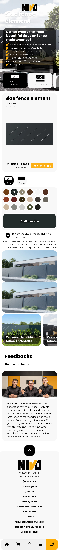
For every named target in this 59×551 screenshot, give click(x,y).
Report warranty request (29, 526)
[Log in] (29, 544)
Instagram (29, 486)
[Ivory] (6, 207)
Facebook (30, 481)
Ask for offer (42, 165)
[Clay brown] (6, 192)
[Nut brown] (29, 192)
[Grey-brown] (37, 199)
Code (22, 180)
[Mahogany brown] (45, 192)
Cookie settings (30, 531)
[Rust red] (14, 199)
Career (30, 516)
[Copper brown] (6, 199)
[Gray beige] (29, 199)
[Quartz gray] (45, 199)
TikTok (29, 491)
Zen (9, 180)
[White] (37, 192)
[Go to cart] (18, 544)
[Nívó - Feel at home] (29, 465)
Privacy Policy (29, 501)
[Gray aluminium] (14, 207)
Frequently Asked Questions (30, 521)
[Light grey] (22, 207)
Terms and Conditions (29, 506)
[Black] (37, 207)
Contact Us (29, 511)
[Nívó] (29, 7)
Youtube (29, 496)
